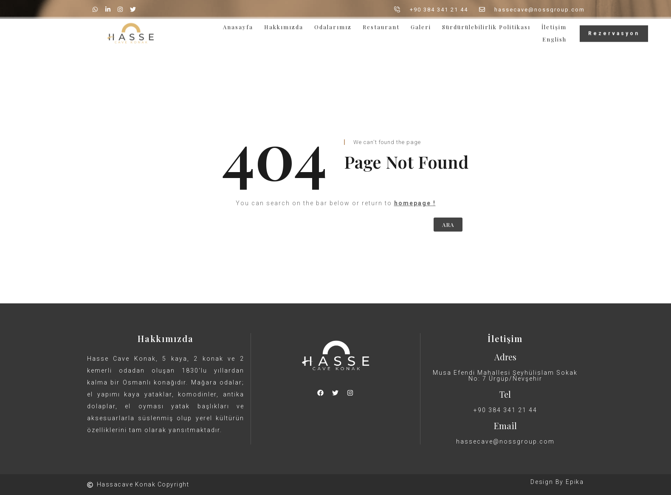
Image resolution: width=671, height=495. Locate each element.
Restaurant (381, 25)
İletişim (554, 25)
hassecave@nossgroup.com (505, 441)
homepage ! (415, 203)
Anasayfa (238, 25)
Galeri (421, 25)
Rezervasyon (614, 31)
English (554, 37)
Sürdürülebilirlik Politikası (486, 25)
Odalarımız (333, 25)
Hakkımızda (283, 25)
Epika (575, 481)
